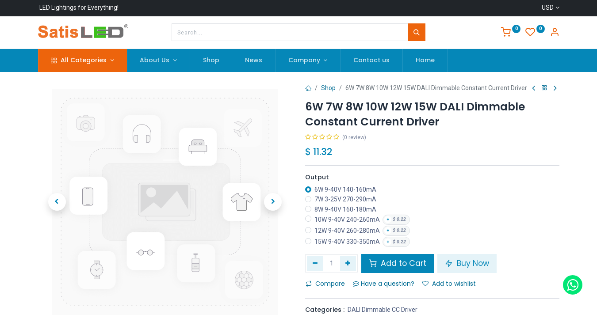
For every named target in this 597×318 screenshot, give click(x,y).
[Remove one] (315, 263)
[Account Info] (554, 33)
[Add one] (348, 263)
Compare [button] (325, 283)
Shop (328, 87)
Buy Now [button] (467, 263)
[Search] (416, 32)
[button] (57, 201)
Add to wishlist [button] (449, 283)
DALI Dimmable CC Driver (382, 309)
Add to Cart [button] (397, 263)
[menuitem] (211, 60)
